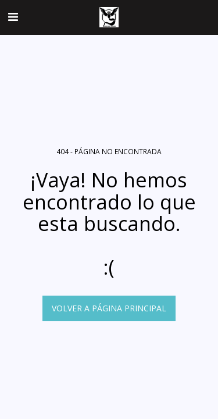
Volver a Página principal (109, 308)
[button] (13, 17)
